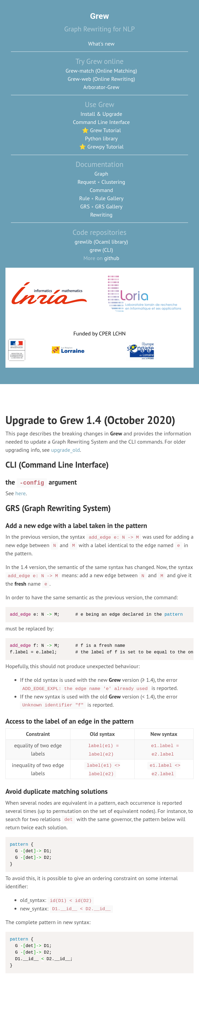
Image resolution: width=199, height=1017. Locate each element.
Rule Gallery (109, 198)
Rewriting (101, 214)
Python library (101, 138)
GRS (85, 206)
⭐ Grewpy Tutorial (101, 146)
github (111, 258)
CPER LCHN (112, 333)
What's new (101, 43)
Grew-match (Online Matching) (101, 70)
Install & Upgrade (101, 113)
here (20, 493)
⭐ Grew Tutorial (101, 130)
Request (87, 181)
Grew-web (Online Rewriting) (101, 78)
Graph (101, 173)
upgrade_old (65, 449)
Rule (84, 198)
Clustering (113, 181)
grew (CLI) (101, 249)
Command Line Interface (101, 122)
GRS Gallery (108, 206)
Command (101, 190)
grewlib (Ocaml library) (101, 241)
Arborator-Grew (101, 87)
